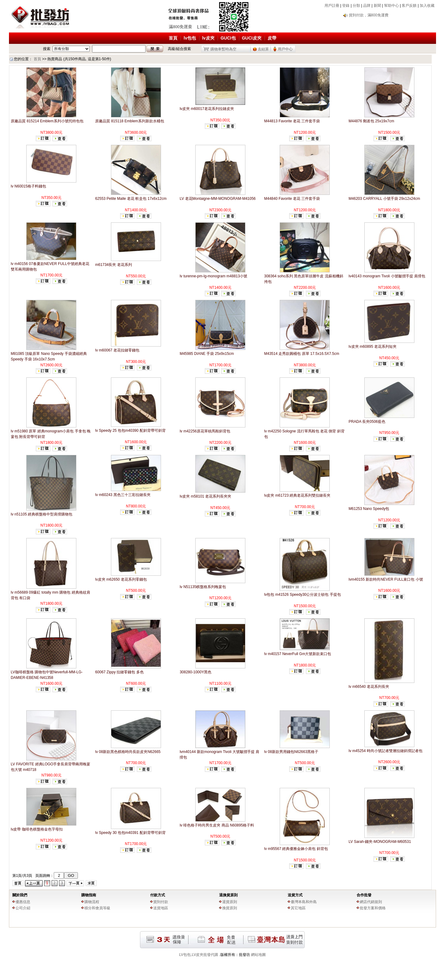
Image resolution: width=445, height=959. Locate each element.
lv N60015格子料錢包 (28, 186)
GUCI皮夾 (251, 38)
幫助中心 (391, 5)
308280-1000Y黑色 (195, 672)
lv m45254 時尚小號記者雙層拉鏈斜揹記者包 (385, 751)
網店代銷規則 (371, 902)
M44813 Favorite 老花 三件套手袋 (292, 121)
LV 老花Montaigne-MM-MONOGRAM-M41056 (218, 198)
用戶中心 (285, 49)
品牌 (367, 5)
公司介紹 (22, 908)
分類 (356, 5)
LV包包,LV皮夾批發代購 (198, 955)
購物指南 (88, 895)
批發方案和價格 (373, 908)
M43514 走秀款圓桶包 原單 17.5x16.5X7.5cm (301, 353)
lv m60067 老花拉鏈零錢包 (117, 350)
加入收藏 (427, 5)
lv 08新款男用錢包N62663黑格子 (291, 752)
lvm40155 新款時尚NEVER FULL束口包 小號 (386, 579)
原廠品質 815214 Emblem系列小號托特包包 (47, 121)
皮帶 (272, 38)
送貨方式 (295, 895)
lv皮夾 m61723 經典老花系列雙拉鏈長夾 (297, 495)
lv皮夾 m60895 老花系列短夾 (372, 346)
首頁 (173, 38)
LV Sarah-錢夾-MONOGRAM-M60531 (380, 841)
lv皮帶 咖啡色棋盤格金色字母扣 (37, 829)
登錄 (346, 5)
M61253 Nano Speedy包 (369, 509)
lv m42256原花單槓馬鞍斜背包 (205, 431)
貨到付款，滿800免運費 (368, 15)
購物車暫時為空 (223, 49)
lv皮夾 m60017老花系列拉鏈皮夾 (207, 109)
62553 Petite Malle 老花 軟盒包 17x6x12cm (131, 198)
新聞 (377, 5)
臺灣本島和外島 (304, 902)
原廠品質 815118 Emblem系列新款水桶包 (129, 121)
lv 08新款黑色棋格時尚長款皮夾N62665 (127, 752)
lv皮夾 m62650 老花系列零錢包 (121, 579)
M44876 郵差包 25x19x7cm (371, 121)
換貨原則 (229, 908)
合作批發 (364, 895)
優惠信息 (22, 902)
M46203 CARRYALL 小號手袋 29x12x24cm (384, 198)
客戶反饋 (409, 5)
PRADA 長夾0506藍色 (367, 421)
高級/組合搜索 (179, 49)
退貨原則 (229, 902)
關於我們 (19, 895)
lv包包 (190, 38)
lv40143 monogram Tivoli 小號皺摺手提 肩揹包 (387, 276)
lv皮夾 (208, 38)
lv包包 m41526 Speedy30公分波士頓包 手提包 (302, 594)
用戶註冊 (331, 5)
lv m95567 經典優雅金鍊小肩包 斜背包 (296, 849)
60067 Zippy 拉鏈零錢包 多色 (119, 672)
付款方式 (157, 895)
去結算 (263, 49)
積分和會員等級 (97, 908)
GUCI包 (228, 38)
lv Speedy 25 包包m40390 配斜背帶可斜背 (130, 430)
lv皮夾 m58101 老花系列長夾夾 (205, 496)
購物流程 (91, 902)
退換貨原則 (228, 895)
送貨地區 (160, 908)
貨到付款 (160, 902)
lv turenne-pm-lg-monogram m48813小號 (213, 276)
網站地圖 (258, 955)
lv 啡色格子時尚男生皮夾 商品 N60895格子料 (217, 825)
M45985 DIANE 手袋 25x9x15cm (207, 353)
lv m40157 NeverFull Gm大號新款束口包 (297, 654)
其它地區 (298, 908)
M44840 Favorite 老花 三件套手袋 (292, 198)
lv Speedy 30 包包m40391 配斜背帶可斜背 (130, 833)
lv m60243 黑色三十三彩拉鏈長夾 (122, 495)
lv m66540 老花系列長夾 (369, 686)
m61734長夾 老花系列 (113, 265)
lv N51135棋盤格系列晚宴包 (203, 587)
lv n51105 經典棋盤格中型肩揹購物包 (41, 514)
